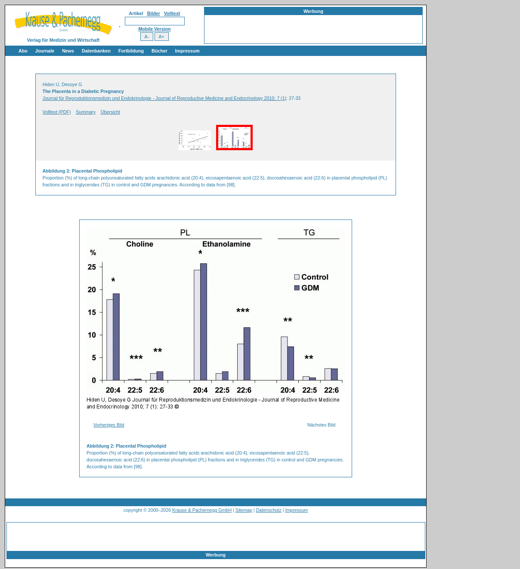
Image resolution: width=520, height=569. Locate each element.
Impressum (187, 50)
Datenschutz (269, 510)
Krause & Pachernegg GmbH (202, 510)
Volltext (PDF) (57, 111)
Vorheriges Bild (108, 424)
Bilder (153, 13)
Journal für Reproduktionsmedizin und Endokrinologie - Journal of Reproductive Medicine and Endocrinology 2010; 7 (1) (164, 98)
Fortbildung (131, 50)
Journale (44, 50)
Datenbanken (96, 50)
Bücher (159, 50)
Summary (86, 111)
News (68, 50)
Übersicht (110, 111)
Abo (23, 50)
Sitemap (243, 510)
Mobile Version (154, 28)
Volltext (172, 13)
